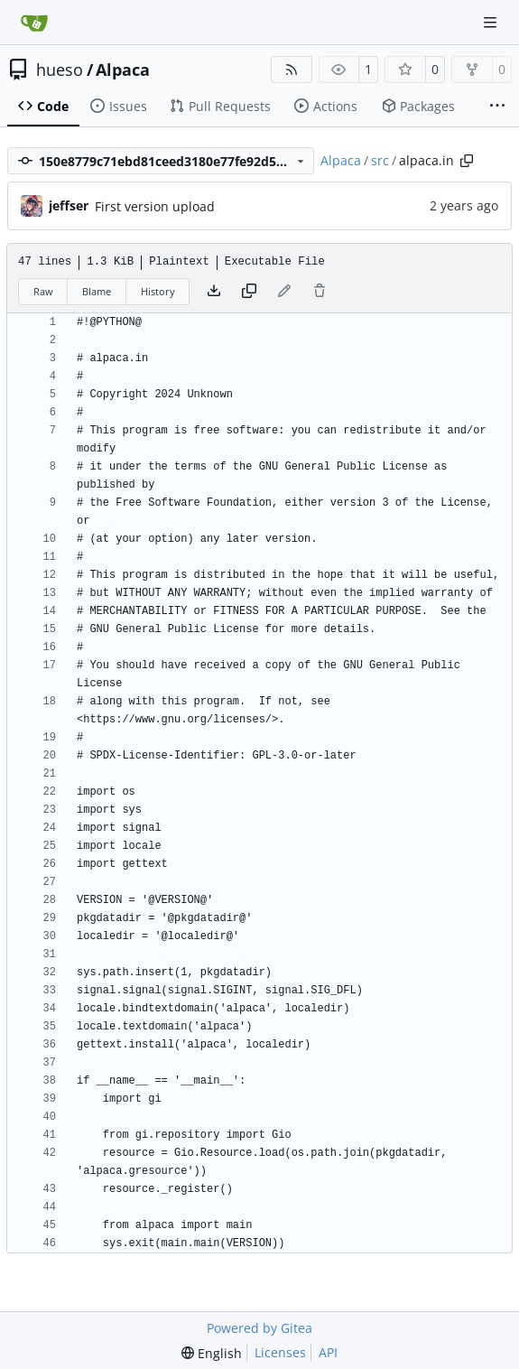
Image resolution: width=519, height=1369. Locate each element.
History (158, 291)
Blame (96, 291)
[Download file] (213, 291)
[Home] (34, 22)
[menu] (211, 1353)
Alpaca (123, 70)
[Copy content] (249, 291)
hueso (59, 70)
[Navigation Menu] (492, 22)
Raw (43, 291)
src (380, 160)
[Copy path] (466, 160)
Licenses (280, 1352)
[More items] (497, 106)
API (328, 1352)
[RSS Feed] (291, 69)
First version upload (155, 206)
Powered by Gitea (259, 1327)
